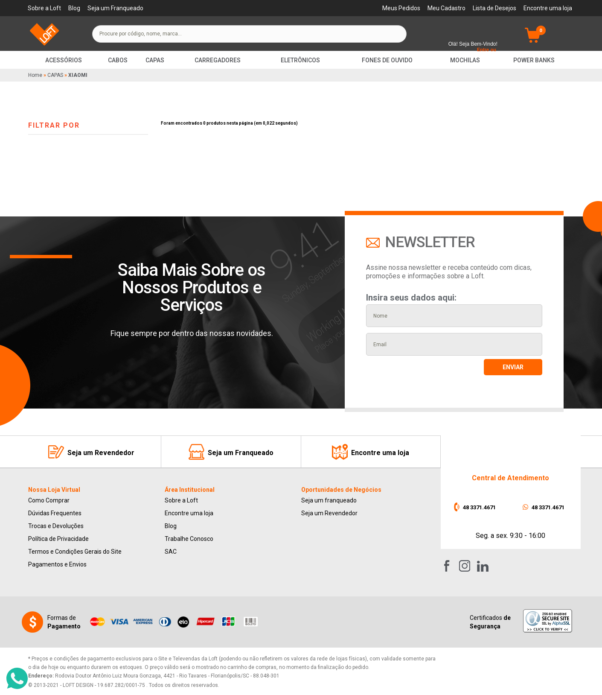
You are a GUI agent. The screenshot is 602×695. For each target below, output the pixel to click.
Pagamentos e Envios (57, 564)
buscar (392, 34)
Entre (483, 49)
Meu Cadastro (446, 8)
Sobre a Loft (44, 8)
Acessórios (63, 60)
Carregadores (218, 60)
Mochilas (465, 60)
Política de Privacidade (58, 538)
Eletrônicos (300, 60)
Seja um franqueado (329, 500)
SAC (171, 551)
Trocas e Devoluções (56, 526)
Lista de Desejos (494, 8)
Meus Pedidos (401, 8)
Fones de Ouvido (387, 60)
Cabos (118, 60)
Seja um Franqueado (115, 8)
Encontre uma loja (547, 8)
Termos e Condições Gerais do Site (75, 551)
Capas (154, 60)
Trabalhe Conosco (189, 538)
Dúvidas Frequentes (54, 513)
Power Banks (534, 60)
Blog (74, 8)
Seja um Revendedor (329, 513)
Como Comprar (49, 500)
